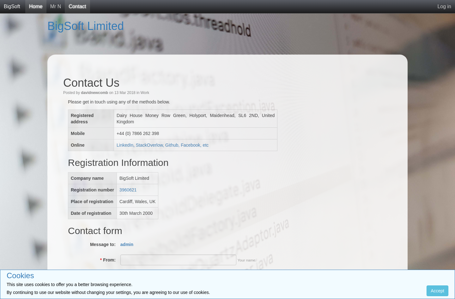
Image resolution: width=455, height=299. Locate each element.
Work (145, 93)
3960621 (128, 189)
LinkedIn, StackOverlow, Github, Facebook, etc (163, 145)
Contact (77, 6)
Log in (444, 6)
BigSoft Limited (85, 26)
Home (36, 6)
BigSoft (12, 6)
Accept (437, 290)
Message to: (103, 244)
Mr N (55, 6)
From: (108, 259)
